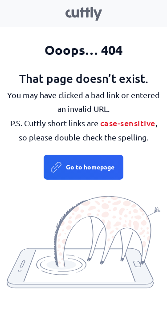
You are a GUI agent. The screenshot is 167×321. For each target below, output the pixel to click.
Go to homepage (90, 167)
